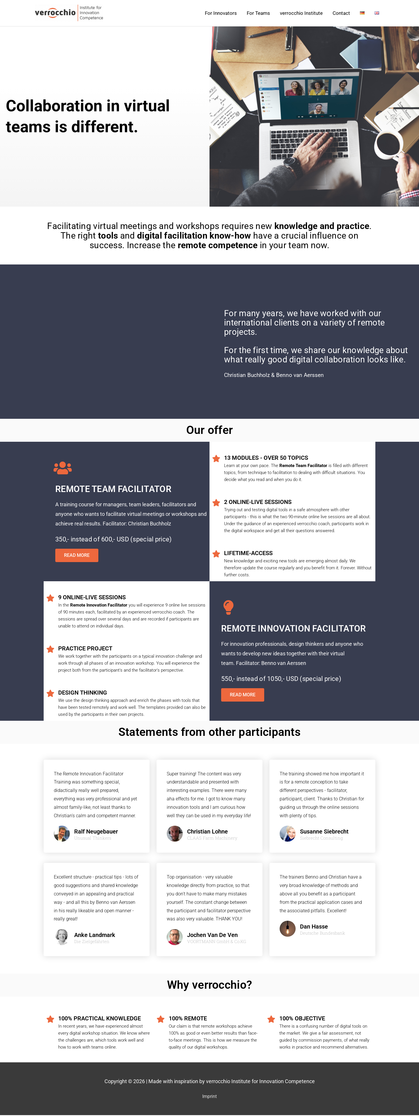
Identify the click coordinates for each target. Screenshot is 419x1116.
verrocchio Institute (301, 14)
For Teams (258, 14)
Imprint (209, 1097)
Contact (341, 14)
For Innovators (221, 14)
